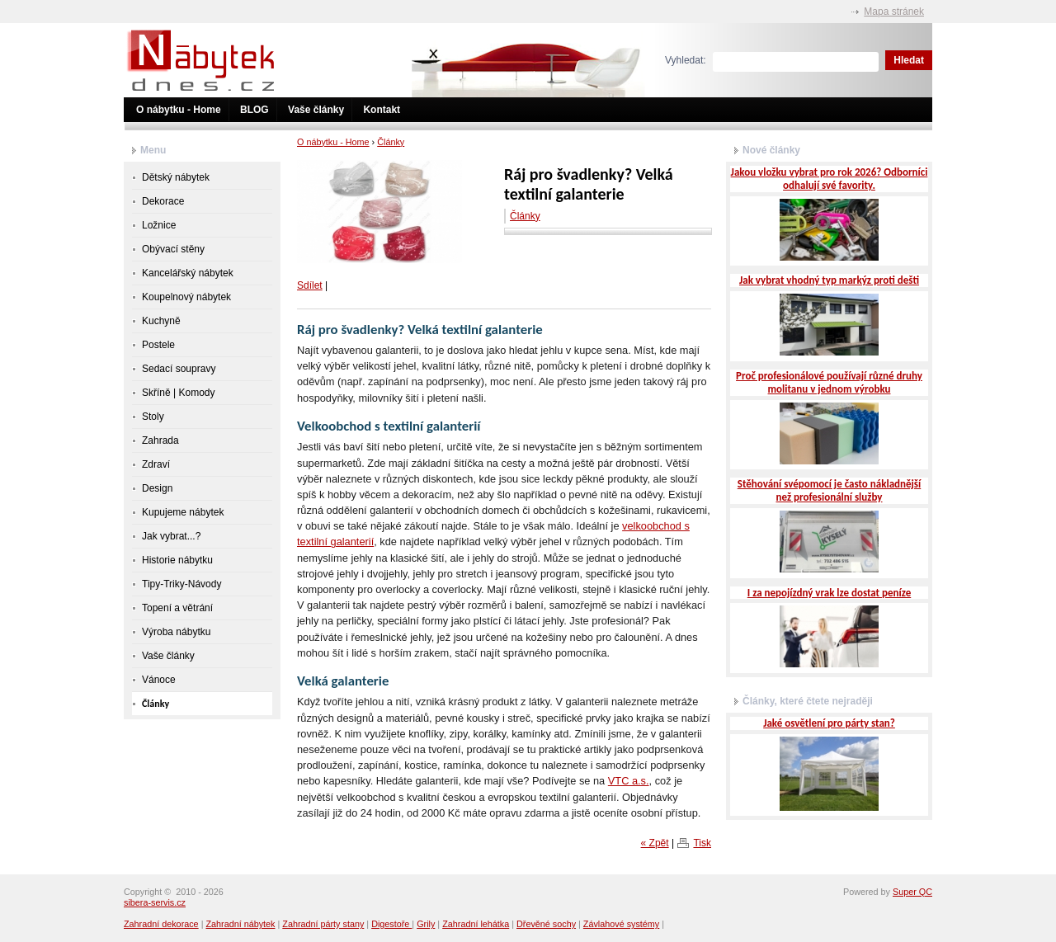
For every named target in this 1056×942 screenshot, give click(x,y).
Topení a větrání (177, 608)
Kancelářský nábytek (187, 273)
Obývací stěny (173, 249)
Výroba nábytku (176, 632)
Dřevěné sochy (546, 924)
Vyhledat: (685, 60)
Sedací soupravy (178, 368)
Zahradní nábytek (240, 924)
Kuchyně (161, 321)
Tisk (702, 843)
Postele (158, 345)
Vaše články (316, 109)
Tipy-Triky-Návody (181, 584)
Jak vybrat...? (171, 536)
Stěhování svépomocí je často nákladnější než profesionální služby (830, 490)
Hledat (908, 60)
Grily (426, 924)
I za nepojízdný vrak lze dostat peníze (829, 592)
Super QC (912, 892)
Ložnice (159, 225)
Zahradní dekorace (161, 924)
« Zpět (655, 843)
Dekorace (163, 201)
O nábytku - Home (178, 109)
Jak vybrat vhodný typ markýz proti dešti (829, 280)
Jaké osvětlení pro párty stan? (829, 723)
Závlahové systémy (621, 924)
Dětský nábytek (176, 177)
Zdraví (156, 464)
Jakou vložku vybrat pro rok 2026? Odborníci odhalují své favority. (829, 178)
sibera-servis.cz (155, 902)
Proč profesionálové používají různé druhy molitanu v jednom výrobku (829, 382)
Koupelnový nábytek (186, 297)
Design (157, 488)
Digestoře (391, 924)
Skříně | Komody (178, 392)
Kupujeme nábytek (183, 512)
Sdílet (310, 285)
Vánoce (159, 679)
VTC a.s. (628, 781)
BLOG (254, 109)
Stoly (153, 416)
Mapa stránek (894, 11)
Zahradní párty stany (323, 924)
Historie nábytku (177, 560)
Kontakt (381, 109)
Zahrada (160, 440)
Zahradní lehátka (475, 924)
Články (390, 142)
